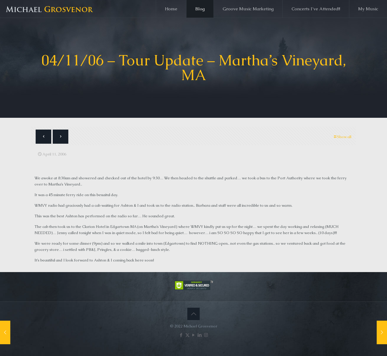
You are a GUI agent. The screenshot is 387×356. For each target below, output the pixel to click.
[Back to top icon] (193, 314)
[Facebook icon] (181, 335)
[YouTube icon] (193, 335)
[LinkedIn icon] (200, 335)
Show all (342, 136)
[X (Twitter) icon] (187, 335)
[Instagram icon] (206, 335)
